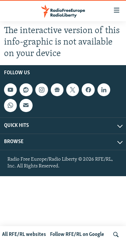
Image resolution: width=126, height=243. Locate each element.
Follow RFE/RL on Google (77, 234)
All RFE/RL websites (24, 234)
